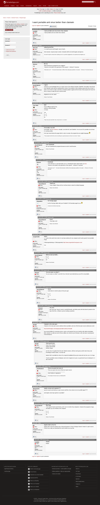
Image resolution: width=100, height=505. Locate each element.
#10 (95, 198)
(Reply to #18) (47, 366)
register (38, 25)
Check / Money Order (55, 501)
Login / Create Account (53, 5)
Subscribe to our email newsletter (35, 475)
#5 (95, 103)
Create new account (10, 49)
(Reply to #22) (45, 439)
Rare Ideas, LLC (43, 499)
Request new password (11, 51)
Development (28, 5)
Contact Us (78, 484)
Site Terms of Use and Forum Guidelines (57, 498)
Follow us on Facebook (33, 484)
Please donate (57, 12)
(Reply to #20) (46, 403)
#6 (95, 125)
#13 (95, 252)
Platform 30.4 (53, 9)
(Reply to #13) (46, 270)
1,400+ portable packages (45, 10)
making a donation (21, 24)
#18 (95, 341)
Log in (33, 25)
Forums (22, 5)
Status (77, 486)
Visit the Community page (34, 469)
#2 (95, 45)
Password (7, 45)
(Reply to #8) (50, 181)
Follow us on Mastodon (33, 489)
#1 (95, 29)
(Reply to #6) (46, 142)
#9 (95, 181)
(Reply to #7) (48, 160)
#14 (95, 270)
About (40, 5)
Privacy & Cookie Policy (43, 498)
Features (13, 5)
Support (35, 5)
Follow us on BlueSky (33, 481)
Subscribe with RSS (33, 478)
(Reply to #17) (46, 341)
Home (4, 17)
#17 (95, 322)
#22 (95, 423)
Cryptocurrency (63, 501)
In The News (78, 476)
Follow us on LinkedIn (33, 486)
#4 (95, 83)
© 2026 (35, 498)
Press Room (78, 473)
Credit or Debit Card (43, 501)
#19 (95, 366)
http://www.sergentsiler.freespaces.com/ (72, 242)
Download (6, 5)
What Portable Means (80, 481)
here (86, 163)
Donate (44, 5)
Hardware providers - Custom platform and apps (61, 468)
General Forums (14, 17)
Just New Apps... (7, 471)
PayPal (49, 501)
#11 (95, 217)
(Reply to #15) (50, 305)
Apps (17, 5)
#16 (95, 305)
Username (7, 41)
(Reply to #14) (48, 287)
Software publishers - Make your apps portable (61, 471)
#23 (95, 439)
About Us (77, 468)
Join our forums (32, 472)
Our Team (78, 471)
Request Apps (23, 17)
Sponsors (77, 478)
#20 (95, 386)
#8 (95, 159)
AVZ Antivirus (55, 129)
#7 (95, 142)
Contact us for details (56, 473)
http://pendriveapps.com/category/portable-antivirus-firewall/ (58, 328)
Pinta (41, 9)
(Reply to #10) (50, 217)
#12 (95, 234)
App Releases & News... (9, 468)
